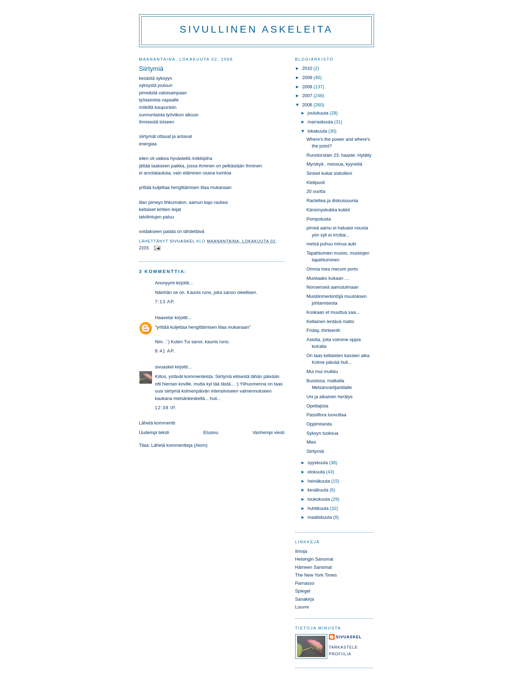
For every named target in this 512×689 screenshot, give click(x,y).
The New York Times (316, 575)
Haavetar (164, 317)
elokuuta (317, 471)
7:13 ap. (165, 301)
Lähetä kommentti (157, 423)
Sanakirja (304, 599)
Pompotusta (319, 219)
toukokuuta (319, 499)
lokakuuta (318, 131)
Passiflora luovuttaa (326, 414)
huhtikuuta (319, 508)
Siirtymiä (315, 451)
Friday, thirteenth (324, 330)
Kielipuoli (316, 182)
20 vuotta (316, 191)
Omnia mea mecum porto (332, 269)
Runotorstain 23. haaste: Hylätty (339, 155)
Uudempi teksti (154, 432)
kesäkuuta (319, 490)
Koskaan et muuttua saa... (333, 312)
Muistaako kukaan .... (328, 278)
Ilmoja (301, 551)
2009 (307, 77)
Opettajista (317, 406)
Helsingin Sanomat (314, 559)
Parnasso (304, 583)
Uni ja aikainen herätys (330, 396)
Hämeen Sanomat (313, 567)
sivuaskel (164, 366)
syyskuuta (318, 462)
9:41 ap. (165, 351)
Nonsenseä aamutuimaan (333, 287)
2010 (307, 68)
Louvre (302, 607)
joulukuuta (319, 113)
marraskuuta (321, 121)
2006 (307, 104)
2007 (307, 95)
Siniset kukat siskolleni (329, 173)
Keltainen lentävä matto (330, 321)
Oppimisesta (319, 424)
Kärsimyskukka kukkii (328, 209)
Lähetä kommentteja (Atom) (179, 445)
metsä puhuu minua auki (331, 243)
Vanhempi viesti (269, 432)
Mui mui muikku (322, 371)
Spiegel (302, 591)
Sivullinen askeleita (256, 29)
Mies (311, 442)
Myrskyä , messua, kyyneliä (334, 164)
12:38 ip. (166, 407)
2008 (307, 86)
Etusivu (210, 432)
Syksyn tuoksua (322, 433)
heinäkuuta (319, 481)
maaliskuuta (320, 517)
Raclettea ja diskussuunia (332, 200)
